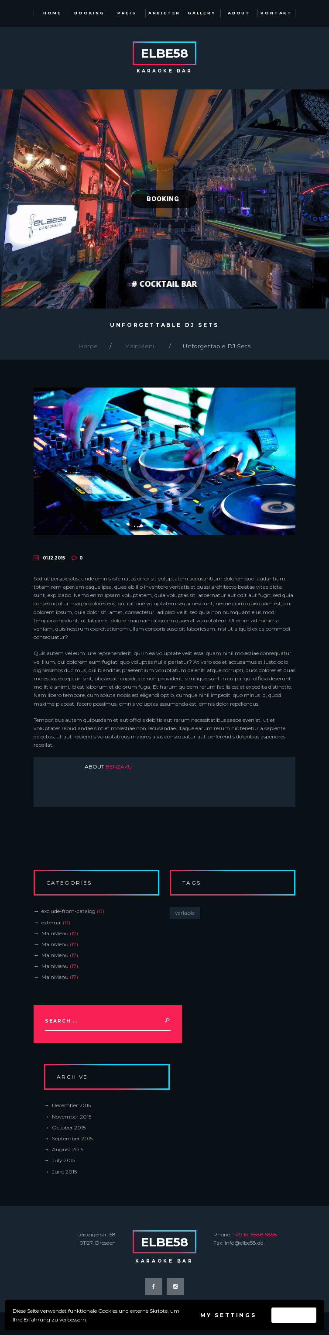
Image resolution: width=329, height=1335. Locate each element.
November (71, 1116)
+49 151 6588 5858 (255, 1234)
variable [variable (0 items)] (185, 912)
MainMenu (140, 346)
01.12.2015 (54, 558)
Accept (294, 1315)
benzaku (119, 766)
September (72, 1138)
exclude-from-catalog (68, 911)
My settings (228, 1315)
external (51, 922)
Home (88, 346)
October (69, 1127)
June (64, 1171)
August (67, 1149)
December (71, 1105)
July (63, 1160)
